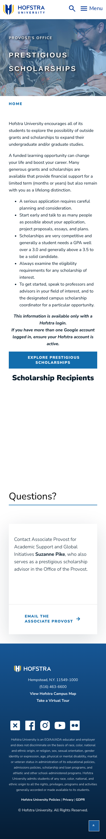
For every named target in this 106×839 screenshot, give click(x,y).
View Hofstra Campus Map (53, 693)
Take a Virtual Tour (52, 700)
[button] (94, 825)
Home (16, 103)
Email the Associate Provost (49, 619)
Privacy (68, 800)
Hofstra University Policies (41, 800)
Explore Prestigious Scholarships (53, 360)
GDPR (80, 800)
